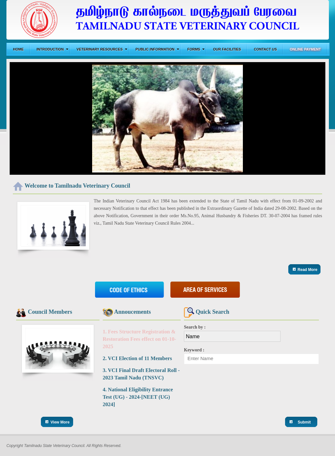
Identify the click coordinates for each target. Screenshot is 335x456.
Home (18, 49)
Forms (196, 49)
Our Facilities (227, 49)
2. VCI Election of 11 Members (137, 358)
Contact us (265, 49)
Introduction (53, 49)
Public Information (157, 49)
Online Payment (305, 49)
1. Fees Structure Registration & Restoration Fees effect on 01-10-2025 (139, 339)
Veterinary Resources (102, 49)
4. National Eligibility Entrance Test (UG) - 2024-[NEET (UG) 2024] (138, 396)
